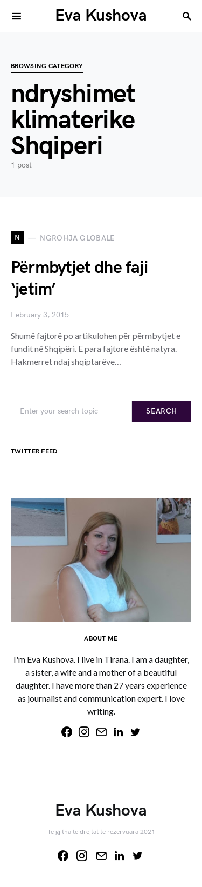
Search (161, 411)
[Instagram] (84, 731)
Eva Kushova (101, 15)
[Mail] (101, 731)
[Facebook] (66, 731)
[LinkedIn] (118, 731)
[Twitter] (135, 731)
